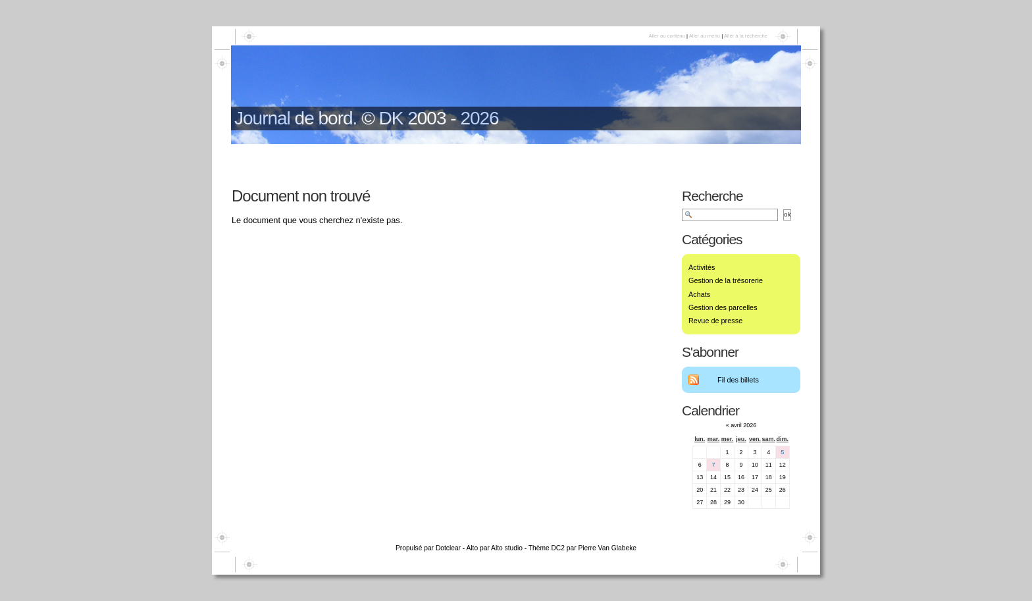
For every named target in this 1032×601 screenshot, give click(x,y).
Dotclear (448, 548)
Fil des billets (738, 380)
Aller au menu (704, 36)
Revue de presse (715, 321)
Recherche (712, 195)
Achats (699, 294)
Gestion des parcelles (723, 307)
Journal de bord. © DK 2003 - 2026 (366, 118)
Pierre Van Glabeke (607, 548)
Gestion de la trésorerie (725, 280)
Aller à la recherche (745, 36)
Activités (701, 267)
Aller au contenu (666, 36)
